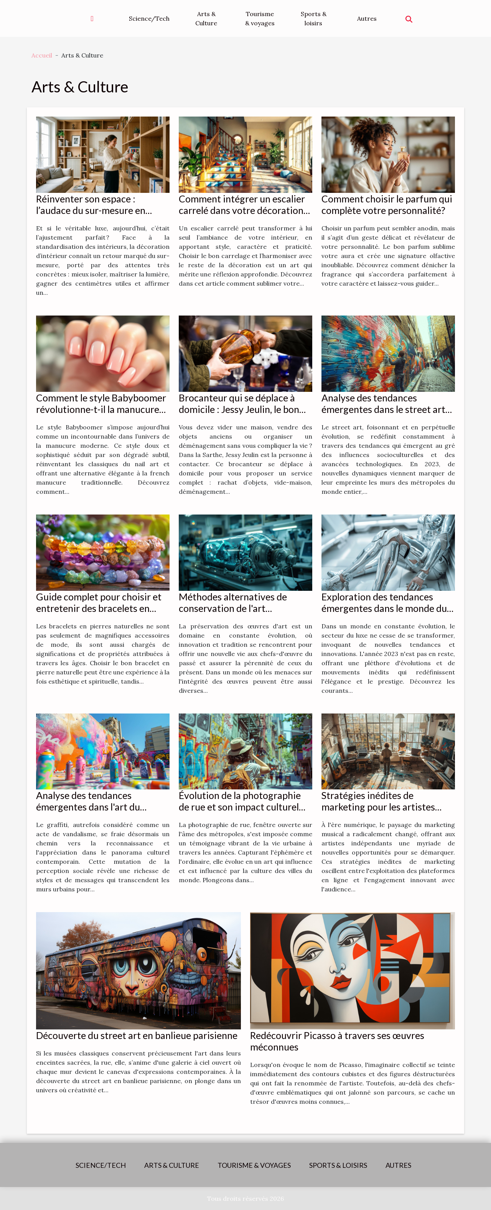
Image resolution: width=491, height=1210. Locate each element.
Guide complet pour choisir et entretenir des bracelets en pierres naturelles (98, 608)
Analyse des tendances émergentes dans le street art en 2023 (383, 409)
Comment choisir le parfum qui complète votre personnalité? (386, 204)
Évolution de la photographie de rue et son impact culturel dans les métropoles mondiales (243, 806)
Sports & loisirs (313, 18)
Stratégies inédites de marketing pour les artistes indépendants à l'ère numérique (387, 806)
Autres (367, 18)
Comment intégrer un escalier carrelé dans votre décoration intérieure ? (242, 210)
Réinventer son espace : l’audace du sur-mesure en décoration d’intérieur (90, 210)
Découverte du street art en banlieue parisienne (136, 1035)
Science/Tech (149, 18)
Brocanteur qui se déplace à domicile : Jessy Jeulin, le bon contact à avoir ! (239, 409)
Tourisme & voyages (260, 18)
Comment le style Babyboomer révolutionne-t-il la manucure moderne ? (101, 409)
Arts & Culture (206, 18)
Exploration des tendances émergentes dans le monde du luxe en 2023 (384, 608)
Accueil (41, 55)
